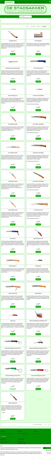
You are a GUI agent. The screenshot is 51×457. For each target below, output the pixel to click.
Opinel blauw (13, 238)
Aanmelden (3, 436)
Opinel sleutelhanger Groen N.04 (13, 375)
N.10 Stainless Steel (38, 210)
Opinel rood (12, 320)
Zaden (16, 2)
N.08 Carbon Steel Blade (38, 152)
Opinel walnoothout (12, 403)
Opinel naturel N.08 (13, 293)
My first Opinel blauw (38, 68)
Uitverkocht (13, 388)
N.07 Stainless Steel (12, 152)
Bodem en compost (37, 2)
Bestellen (13, 54)
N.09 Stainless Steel (12, 210)
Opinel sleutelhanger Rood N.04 (38, 375)
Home (3, 2)
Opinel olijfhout (38, 293)
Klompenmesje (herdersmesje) (13, 68)
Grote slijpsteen (38, 40)
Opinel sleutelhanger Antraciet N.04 (13, 348)
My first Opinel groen (12, 95)
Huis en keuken (22, 2)
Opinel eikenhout (12, 266)
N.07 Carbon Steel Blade (38, 124)
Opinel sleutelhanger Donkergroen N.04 (38, 348)
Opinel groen (38, 266)
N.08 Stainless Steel (12, 181)
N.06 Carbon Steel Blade (38, 95)
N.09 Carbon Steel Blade (38, 181)
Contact (44, 2)
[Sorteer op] (45, 26)
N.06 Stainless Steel (12, 124)
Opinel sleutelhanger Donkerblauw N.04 (38, 320)
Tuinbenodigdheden (9, 2)
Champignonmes (13, 40)
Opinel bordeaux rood (38, 238)
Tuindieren (30, 2)
